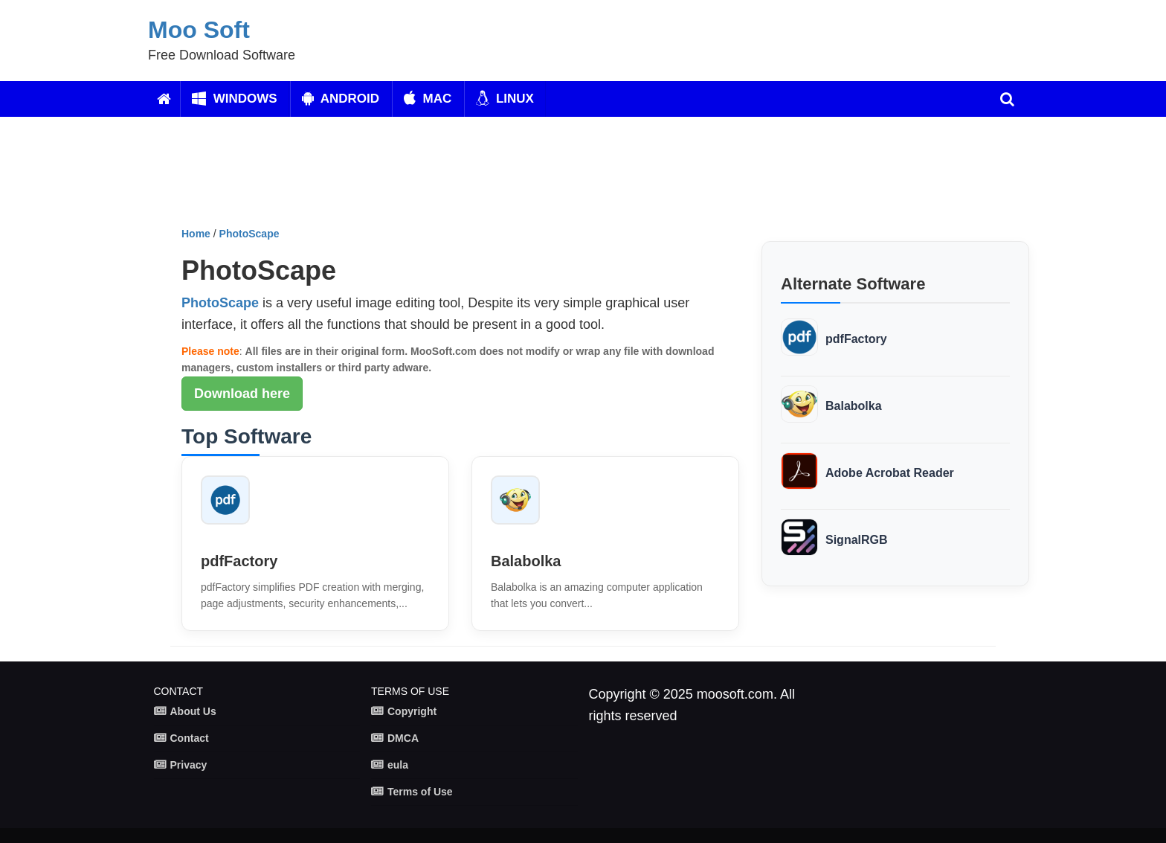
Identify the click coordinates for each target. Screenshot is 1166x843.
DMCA (403, 738)
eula (397, 765)
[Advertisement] (534, 177)
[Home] (164, 99)
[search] (1007, 99)
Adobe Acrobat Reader (889, 473)
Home (195, 234)
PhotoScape (249, 234)
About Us (193, 711)
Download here (242, 393)
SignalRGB (856, 539)
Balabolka (526, 561)
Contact (189, 738)
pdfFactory (239, 561)
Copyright (412, 711)
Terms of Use (420, 792)
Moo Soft (199, 29)
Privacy (188, 765)
